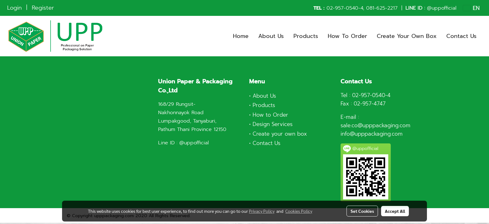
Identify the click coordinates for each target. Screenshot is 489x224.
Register (43, 7)
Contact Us (461, 36)
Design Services (273, 124)
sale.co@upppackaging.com (375, 125)
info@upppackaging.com (372, 134)
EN (471, 8)
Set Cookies (362, 211)
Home (241, 36)
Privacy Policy (261, 211)
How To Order (347, 36)
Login (14, 7)
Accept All (395, 211)
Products (305, 36)
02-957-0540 (342, 8)
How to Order (270, 115)
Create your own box (280, 134)
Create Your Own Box (407, 36)
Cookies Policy (298, 211)
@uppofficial (441, 8)
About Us (271, 36)
